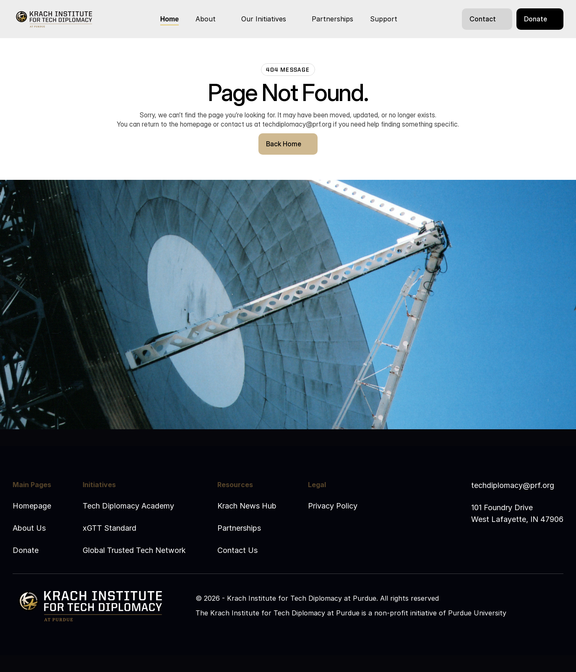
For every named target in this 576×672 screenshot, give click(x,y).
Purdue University (477, 613)
